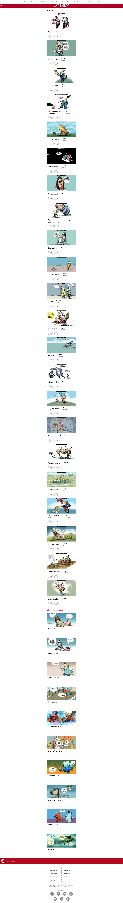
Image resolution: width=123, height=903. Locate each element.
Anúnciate (52, 880)
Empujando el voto (53, 516)
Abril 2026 (52, 628)
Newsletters (53, 870)
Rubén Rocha (51, 1)
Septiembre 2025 (55, 800)
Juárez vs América (71, 1)
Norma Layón (53, 194)
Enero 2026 (52, 702)
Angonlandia (53, 599)
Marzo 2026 (53, 653)
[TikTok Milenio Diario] (61, 899)
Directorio (66, 870)
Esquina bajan (53, 139)
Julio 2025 (52, 849)
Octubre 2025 (53, 775)
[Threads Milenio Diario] (71, 894)
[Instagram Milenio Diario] (64, 894)
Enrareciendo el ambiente (54, 112)
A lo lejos (51, 355)
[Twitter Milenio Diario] (58, 894)
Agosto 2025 (53, 824)
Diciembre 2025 (54, 726)
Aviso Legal (67, 877)
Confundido (53, 248)
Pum (50, 32)
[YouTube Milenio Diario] (55, 899)
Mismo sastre (53, 382)
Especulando (53, 85)
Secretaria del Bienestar (88, 1)
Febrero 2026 (53, 677)
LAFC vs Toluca (44, 1)
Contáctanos (53, 873)
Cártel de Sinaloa (35, 1)
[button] (1, 6)
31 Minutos (79, 1)
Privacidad (66, 873)
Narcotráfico (27, 1)
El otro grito (53, 329)
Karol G (103, 1)
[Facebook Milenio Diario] (52, 894)
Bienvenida (52, 436)
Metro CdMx (98, 1)
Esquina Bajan (53, 544)
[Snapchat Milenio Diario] (68, 899)
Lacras (50, 301)
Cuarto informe (54, 571)
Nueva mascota (54, 463)
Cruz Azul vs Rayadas (61, 1)
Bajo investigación (53, 221)
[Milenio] (61, 6)
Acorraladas (53, 166)
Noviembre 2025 (55, 751)
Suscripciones (53, 877)
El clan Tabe (53, 59)
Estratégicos (53, 489)
